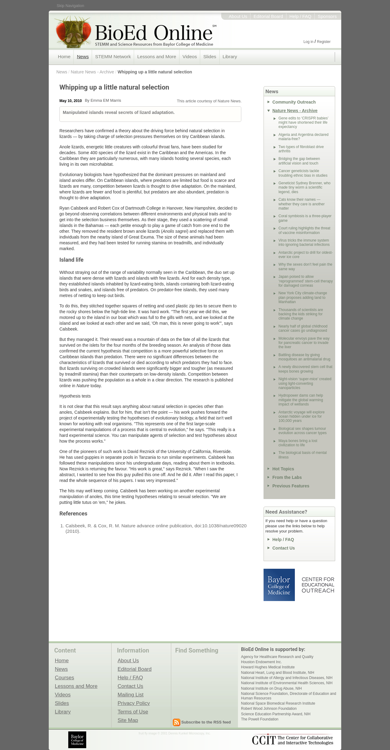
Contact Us (283, 548)
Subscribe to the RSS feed (206, 722)
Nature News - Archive (92, 71)
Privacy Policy (134, 703)
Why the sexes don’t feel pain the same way (305, 266)
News (83, 56)
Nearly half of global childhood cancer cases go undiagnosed (303, 328)
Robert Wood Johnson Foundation (269, 708)
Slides (209, 56)
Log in (308, 42)
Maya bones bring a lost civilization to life (297, 443)
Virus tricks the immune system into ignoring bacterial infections (304, 242)
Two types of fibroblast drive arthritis (301, 149)
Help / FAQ (300, 16)
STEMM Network (113, 56)
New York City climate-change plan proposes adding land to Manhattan (302, 297)
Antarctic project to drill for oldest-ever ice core (305, 254)
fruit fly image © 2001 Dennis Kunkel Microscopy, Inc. (175, 733)
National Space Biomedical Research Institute (278, 703)
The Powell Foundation (259, 719)
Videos (190, 56)
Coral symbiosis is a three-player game (305, 218)
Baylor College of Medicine (280, 585)
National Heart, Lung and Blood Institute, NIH (277, 672)
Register (324, 42)
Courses (64, 677)
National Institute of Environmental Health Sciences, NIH (286, 683)
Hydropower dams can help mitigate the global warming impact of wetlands (300, 399)
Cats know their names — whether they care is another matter (301, 203)
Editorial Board (268, 16)
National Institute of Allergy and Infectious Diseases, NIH (286, 678)
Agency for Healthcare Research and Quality (277, 657)
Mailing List (131, 694)
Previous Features (290, 485)
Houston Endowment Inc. (261, 662)
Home (64, 56)
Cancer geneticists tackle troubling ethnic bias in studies (303, 173)
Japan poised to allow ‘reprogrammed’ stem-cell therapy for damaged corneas (305, 281)
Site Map (128, 720)
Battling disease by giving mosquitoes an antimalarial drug (304, 357)
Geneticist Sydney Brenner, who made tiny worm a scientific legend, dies (304, 187)
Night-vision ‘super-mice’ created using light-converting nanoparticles (305, 383)
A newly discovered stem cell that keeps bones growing (305, 369)
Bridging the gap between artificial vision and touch (299, 161)
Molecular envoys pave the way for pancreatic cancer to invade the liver (303, 342)
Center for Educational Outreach (317, 585)
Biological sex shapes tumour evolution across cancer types (302, 430)
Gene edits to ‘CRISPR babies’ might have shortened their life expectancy (303, 122)
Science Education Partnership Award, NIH (275, 714)
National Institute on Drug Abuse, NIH (271, 688)
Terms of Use (133, 711)
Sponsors (327, 16)
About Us (238, 16)
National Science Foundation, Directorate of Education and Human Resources (288, 696)
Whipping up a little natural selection (155, 71)
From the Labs (287, 477)
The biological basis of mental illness (302, 455)
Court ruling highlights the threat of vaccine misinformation (304, 230)
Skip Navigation (70, 5)
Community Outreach (294, 102)
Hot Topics (283, 468)
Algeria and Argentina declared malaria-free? (303, 137)
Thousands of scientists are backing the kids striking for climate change (300, 314)
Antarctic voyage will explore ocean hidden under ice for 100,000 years (301, 416)
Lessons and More (156, 56)
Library (230, 56)
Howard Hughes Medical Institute (268, 667)
